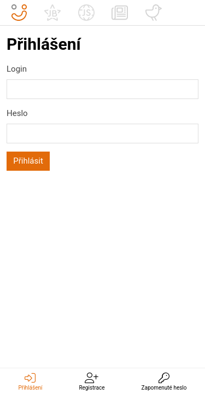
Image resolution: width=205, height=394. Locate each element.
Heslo (17, 113)
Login (17, 69)
